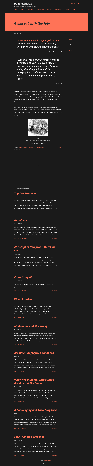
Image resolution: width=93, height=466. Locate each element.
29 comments (21, 211)
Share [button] (70, 39)
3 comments (21, 269)
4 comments (21, 344)
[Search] (73, 4)
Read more (54, 211)
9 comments (21, 401)
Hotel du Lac (30, 9)
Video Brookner (24, 299)
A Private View (39, 9)
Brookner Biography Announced (34, 353)
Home (15, 9)
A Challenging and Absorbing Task (35, 410)
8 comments (21, 317)
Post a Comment (22, 238)
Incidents (49, 9)
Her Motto (20, 220)
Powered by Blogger (46, 460)
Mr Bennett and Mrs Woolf (30, 326)
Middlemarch (57, 9)
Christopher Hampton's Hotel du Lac (34, 248)
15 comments (21, 371)
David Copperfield (72, 50)
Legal (73, 9)
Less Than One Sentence (29, 437)
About (21, 9)
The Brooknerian (23, 3)
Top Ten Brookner (25, 193)
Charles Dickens (72, 49)
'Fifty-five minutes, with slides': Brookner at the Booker (34, 381)
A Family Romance (73, 47)
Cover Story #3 (23, 277)
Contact (66, 9)
